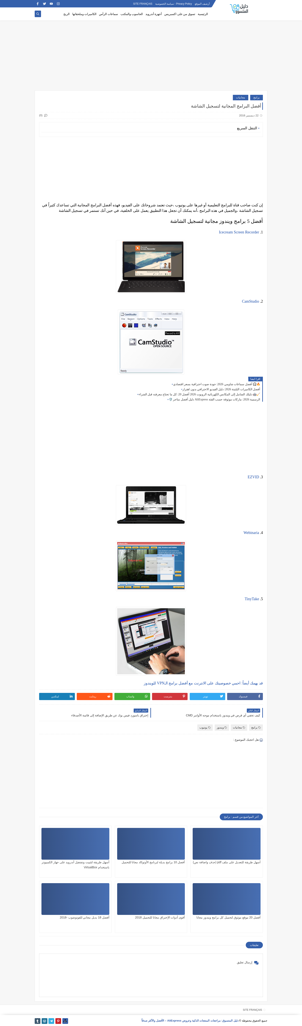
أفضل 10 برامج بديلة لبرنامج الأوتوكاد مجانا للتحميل (153, 862)
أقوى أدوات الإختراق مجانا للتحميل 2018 (160, 917)
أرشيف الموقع (202, 3)
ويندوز (222, 727)
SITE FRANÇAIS (142, 3)
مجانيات (240, 97)
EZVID (253, 477)
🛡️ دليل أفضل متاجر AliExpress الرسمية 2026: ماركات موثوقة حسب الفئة (214, 399)
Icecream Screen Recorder (239, 232)
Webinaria (251, 533)
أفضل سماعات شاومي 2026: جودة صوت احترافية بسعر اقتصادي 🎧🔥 (216, 384)
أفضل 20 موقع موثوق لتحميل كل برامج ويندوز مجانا (228, 917)
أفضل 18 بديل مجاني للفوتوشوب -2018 (84, 917)
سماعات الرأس (108, 14)
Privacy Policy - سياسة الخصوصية (173, 3)
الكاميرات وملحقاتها (84, 14)
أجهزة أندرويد (154, 14)
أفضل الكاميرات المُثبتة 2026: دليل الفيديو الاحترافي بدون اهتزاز (221, 389)
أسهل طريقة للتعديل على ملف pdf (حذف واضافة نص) (227, 862)
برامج (256, 97)
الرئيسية (203, 14)
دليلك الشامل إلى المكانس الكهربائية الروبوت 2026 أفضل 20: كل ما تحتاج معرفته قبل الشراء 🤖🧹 (199, 394)
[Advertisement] (151, 57)
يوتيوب (205, 727)
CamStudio (250, 301)
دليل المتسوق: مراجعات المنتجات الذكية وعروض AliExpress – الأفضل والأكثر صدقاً (190, 1020)
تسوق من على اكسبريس (179, 14)
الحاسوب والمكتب (132, 14)
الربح (66, 14)
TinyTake (252, 599)
